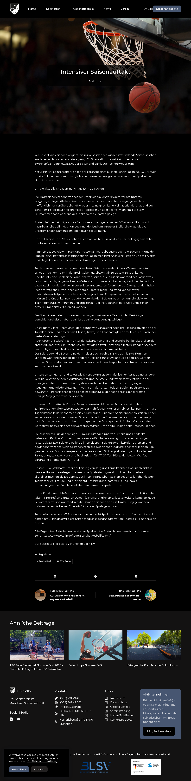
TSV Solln (64, 561)
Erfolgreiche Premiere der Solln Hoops (152, 665)
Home (32, 8)
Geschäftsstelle (83, 8)
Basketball (95, 81)
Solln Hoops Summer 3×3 (85, 665)
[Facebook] (55, 576)
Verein (127, 9)
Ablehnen (39, 769)
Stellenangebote (167, 8)
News (107, 8)
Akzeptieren (19, 769)
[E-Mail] (18, 719)
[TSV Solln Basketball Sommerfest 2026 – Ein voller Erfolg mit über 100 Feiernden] (37, 645)
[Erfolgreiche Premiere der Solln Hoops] (154, 645)
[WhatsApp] (136, 576)
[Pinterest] (95, 576)
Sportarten (55, 9)
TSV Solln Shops (152, 8)
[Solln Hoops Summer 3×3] (96, 645)
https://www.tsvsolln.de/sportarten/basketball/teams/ (76, 535)
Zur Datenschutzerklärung (42, 761)
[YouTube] (11, 719)
